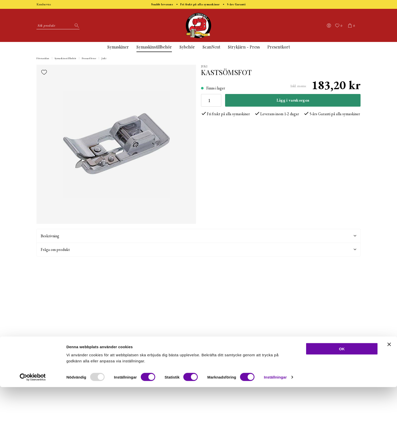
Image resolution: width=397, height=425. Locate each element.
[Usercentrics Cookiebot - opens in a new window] (33, 415)
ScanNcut (211, 47)
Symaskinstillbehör (154, 47)
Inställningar (275, 415)
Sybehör (187, 47)
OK (342, 386)
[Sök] (76, 25)
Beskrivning (198, 236)
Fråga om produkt (198, 249)
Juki (104, 58)
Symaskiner (118, 47)
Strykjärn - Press (244, 47)
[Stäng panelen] (389, 382)
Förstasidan (42, 58)
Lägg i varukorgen (292, 100)
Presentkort (278, 47)
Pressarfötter (89, 58)
